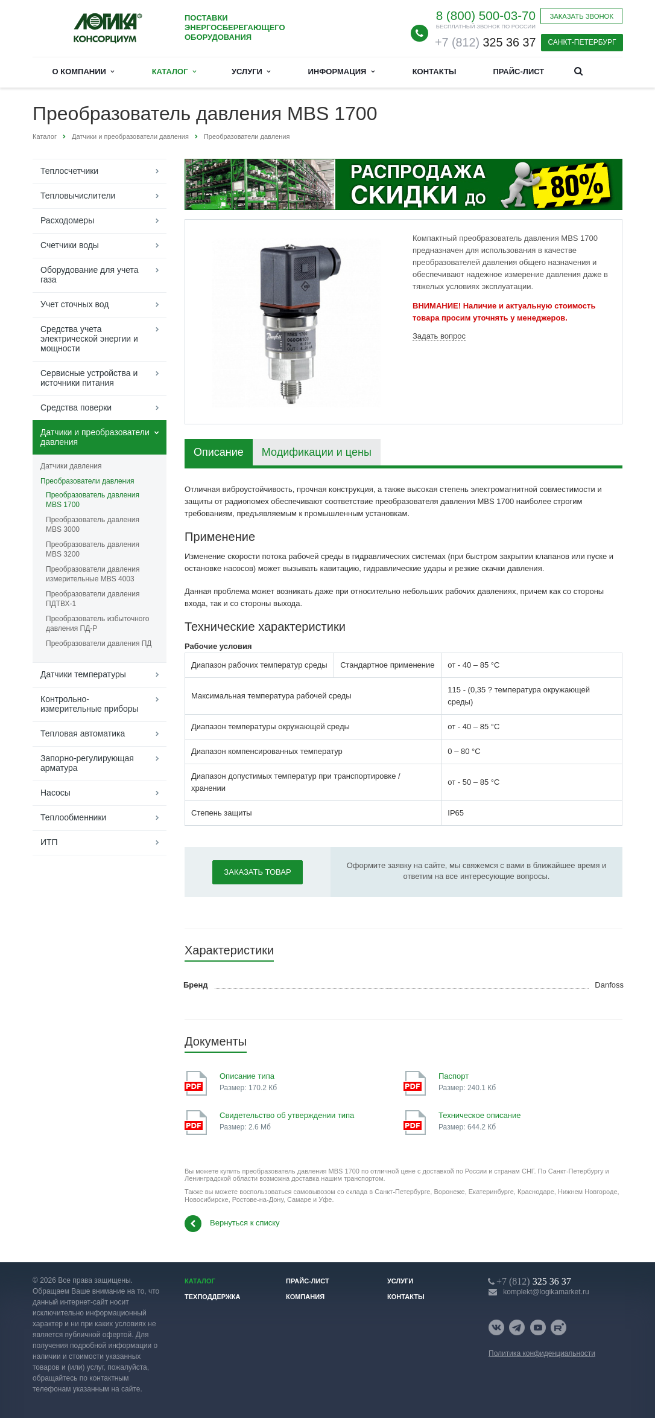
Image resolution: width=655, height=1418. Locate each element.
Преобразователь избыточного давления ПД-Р (97, 624)
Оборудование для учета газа (89, 274)
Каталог (174, 71)
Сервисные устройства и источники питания (89, 378)
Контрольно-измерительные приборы (89, 704)
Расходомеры (67, 220)
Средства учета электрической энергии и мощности (89, 338)
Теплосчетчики (69, 171)
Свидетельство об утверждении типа (287, 1115)
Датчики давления (71, 466)
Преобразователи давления (87, 481)
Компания (305, 1296)
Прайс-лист (518, 71)
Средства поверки (76, 407)
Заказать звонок (581, 16)
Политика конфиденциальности (542, 1353)
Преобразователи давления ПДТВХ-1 (92, 599)
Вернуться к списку (232, 1223)
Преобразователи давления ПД (98, 643)
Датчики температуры (83, 674)
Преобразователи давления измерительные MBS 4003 (92, 574)
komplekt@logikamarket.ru (546, 1292)
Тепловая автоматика (82, 733)
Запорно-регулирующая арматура (87, 763)
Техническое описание (479, 1115)
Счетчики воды (69, 245)
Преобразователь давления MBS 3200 (92, 549)
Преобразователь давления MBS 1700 (92, 500)
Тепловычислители (77, 195)
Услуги (251, 71)
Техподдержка (213, 1296)
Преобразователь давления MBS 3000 (92, 525)
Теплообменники (73, 817)
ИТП (49, 842)
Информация (341, 71)
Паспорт (453, 1076)
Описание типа (247, 1076)
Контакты (435, 71)
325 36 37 (485, 42)
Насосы (55, 792)
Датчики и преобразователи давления (95, 437)
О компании (83, 71)
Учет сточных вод (74, 304)
